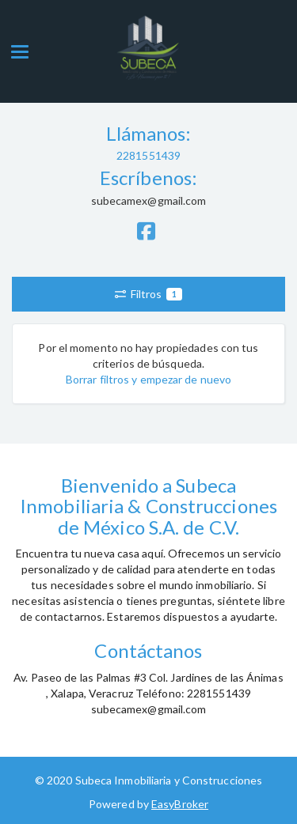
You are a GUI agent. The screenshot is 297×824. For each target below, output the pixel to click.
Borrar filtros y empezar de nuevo (148, 379)
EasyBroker (179, 804)
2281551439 (148, 155)
